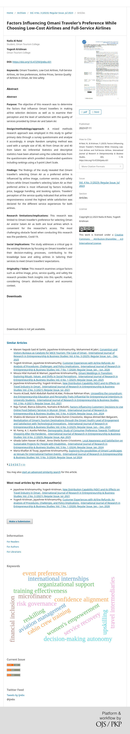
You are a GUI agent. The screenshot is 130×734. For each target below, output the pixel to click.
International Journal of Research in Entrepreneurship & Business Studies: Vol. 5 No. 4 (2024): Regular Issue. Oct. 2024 (60, 412)
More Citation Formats (93, 166)
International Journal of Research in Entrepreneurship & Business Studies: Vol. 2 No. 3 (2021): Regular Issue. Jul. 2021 (64, 388)
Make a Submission (19, 521)
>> (24, 464)
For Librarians (14, 551)
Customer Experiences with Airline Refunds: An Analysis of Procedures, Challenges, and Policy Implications (64, 364)
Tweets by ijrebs (16, 695)
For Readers (13, 541)
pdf (85, 111)
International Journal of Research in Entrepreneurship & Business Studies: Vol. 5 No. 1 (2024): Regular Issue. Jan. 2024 (60, 445)
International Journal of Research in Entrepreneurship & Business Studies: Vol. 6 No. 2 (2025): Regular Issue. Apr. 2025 (67, 435)
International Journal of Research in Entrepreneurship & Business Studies (52, 3)
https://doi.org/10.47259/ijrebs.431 (32, 61)
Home (10, 12)
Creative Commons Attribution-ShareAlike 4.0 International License (101, 239)
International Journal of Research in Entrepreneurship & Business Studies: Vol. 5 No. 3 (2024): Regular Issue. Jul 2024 (68, 455)
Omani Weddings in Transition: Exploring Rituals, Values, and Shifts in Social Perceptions (63, 374)
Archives (21, 12)
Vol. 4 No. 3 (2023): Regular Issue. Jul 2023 (51, 12)
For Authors (13, 546)
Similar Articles (17, 343)
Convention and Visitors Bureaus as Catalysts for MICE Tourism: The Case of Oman (65, 351)
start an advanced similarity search (41, 472)
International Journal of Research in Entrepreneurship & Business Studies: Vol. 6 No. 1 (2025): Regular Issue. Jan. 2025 (66, 378)
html (96, 111)
